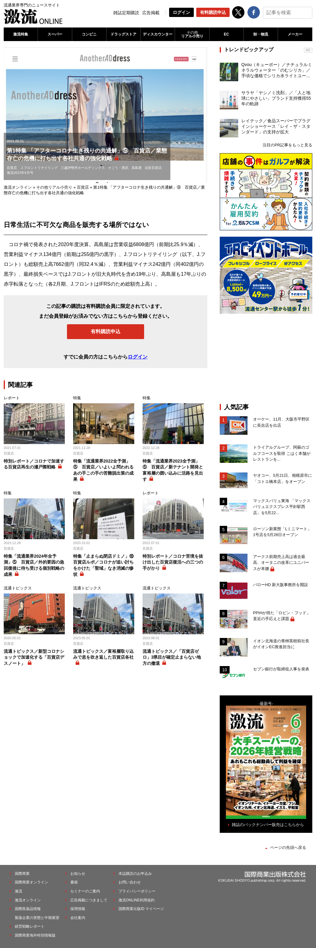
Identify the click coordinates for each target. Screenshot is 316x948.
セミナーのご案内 (85, 891)
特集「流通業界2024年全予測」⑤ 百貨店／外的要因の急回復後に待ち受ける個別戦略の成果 (34, 565)
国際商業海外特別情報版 (35, 935)
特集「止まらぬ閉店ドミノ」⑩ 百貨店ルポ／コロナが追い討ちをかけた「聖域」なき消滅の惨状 (103, 565)
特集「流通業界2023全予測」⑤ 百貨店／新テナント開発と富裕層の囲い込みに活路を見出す (173, 470)
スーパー (55, 34)
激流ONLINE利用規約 (136, 900)
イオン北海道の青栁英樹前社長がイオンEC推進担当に (281, 644)
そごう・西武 (118, 168)
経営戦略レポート (29, 926)
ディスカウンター (158, 34)
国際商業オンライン (31, 882)
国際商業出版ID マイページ (141, 909)
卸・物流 (260, 34)
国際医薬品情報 (28, 909)
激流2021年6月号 (20, 172)
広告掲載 (151, 12)
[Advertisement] (266, 358)
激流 (18, 891)
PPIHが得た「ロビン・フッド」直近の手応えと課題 (281, 615)
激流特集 (20, 34)
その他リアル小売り (54, 187)
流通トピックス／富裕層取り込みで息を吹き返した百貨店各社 (103, 654)
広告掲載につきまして (88, 900)
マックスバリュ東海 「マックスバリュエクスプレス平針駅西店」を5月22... (281, 506)
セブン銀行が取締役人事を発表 (281, 669)
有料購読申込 (213, 12)
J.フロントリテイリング (39, 168)
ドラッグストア (123, 34)
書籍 (74, 882)
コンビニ (89, 34)
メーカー (295, 34)
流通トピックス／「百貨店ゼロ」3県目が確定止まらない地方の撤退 (172, 657)
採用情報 (77, 909)
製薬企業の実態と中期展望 (37, 918)
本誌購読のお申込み (135, 873)
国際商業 (22, 873)
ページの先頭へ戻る (288, 847)
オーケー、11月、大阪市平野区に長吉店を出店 (281, 422)
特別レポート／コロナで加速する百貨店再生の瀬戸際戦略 (34, 464)
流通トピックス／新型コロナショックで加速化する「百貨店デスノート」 (34, 657)
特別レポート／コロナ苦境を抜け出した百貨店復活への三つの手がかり (173, 562)
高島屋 (136, 168)
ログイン (181, 12)
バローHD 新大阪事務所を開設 (280, 584)
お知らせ (77, 873)
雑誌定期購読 (126, 12)
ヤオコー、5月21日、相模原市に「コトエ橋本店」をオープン (282, 478)
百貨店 (12, 168)
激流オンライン (18, 187)
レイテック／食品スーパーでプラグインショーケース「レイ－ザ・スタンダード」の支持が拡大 (275, 126)
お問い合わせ (129, 882)
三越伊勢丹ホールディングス (83, 168)
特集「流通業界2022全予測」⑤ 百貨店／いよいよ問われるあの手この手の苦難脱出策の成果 (103, 470)
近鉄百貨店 (153, 168)
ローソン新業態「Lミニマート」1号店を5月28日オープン (282, 531)
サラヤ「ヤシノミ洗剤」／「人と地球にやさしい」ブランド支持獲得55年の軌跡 (276, 98)
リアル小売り (192, 34)
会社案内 (77, 918)
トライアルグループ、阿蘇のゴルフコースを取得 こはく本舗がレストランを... (281, 453)
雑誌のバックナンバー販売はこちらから (268, 825)
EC (226, 34)
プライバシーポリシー (137, 891)
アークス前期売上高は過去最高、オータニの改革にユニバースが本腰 (281, 562)
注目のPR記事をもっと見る (287, 145)
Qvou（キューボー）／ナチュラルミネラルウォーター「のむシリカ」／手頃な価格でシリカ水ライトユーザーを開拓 (276, 70)
